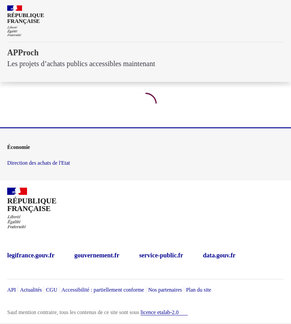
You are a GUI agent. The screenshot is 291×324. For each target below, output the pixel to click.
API (11, 290)
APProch (23, 52)
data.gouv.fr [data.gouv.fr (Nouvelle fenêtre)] (219, 255)
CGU (51, 290)
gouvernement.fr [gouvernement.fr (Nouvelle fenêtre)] (96, 255)
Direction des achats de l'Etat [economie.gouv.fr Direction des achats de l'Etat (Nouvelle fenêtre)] (38, 163)
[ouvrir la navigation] (278, 11)
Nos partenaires (165, 290)
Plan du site (198, 290)
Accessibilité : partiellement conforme (102, 290)
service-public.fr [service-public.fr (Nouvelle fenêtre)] (161, 255)
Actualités (31, 290)
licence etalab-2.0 (160, 312)
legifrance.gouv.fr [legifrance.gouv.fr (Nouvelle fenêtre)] (31, 255)
